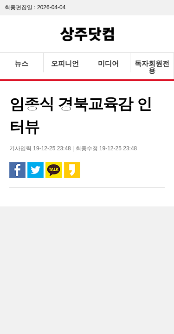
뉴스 (21, 63)
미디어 (108, 63)
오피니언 (65, 63)
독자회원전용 (152, 66)
